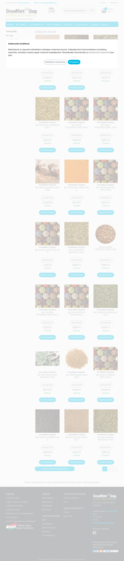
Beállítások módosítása (55, 62)
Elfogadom (74, 62)
